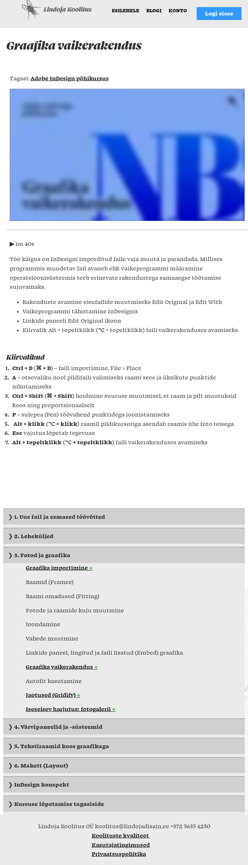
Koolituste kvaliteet (121, 835)
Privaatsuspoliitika (119, 853)
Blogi (153, 10)
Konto (178, 10)
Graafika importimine (57, 567)
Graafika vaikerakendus (60, 666)
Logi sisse (219, 11)
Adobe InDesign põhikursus (70, 78)
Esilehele (125, 10)
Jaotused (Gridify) (51, 694)
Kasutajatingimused (121, 844)
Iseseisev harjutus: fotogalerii (69, 708)
